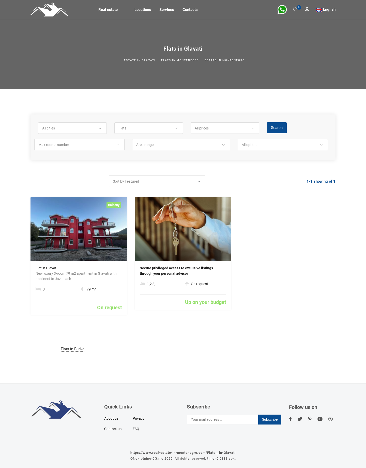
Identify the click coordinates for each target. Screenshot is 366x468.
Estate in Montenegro (225, 60)
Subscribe (270, 419)
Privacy (138, 418)
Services (166, 9)
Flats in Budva (72, 349)
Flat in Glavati (46, 268)
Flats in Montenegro (180, 60)
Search (277, 127)
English (329, 9)
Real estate (108, 9)
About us (111, 418)
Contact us (112, 429)
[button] (72, 128)
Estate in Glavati (140, 60)
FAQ (136, 429)
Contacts (190, 9)
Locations (142, 9)
